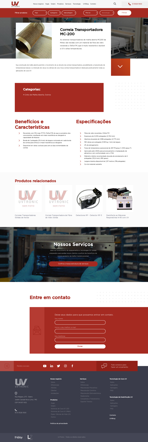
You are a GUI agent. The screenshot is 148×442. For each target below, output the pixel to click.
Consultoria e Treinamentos (90, 399)
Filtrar (124, 13)
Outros (48, 95)
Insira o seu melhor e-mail (65, 327)
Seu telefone (60, 336)
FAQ (111, 390)
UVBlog (86, 4)
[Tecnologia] (107, 12)
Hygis (47, 4)
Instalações (55, 393)
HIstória (53, 387)
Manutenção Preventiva (88, 387)
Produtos (60, 4)
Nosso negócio (38, 4)
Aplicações (114, 385)
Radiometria (84, 396)
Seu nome (59, 318)
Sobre (53, 382)
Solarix (53, 4)
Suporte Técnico (86, 401)
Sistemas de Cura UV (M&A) (61, 411)
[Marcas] (90, 12)
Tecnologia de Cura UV (118, 379)
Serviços (68, 4)
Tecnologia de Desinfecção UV (121, 397)
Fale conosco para (118, 365)
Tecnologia (76, 4)
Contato (93, 4)
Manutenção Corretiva (88, 390)
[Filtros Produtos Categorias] (40, 12)
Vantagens (114, 387)
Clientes (54, 390)
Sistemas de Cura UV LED (60, 408)
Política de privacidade (59, 423)
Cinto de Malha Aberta (34, 95)
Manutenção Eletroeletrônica (90, 393)
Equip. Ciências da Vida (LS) (61, 414)
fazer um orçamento (119, 367)
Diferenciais (55, 385)
